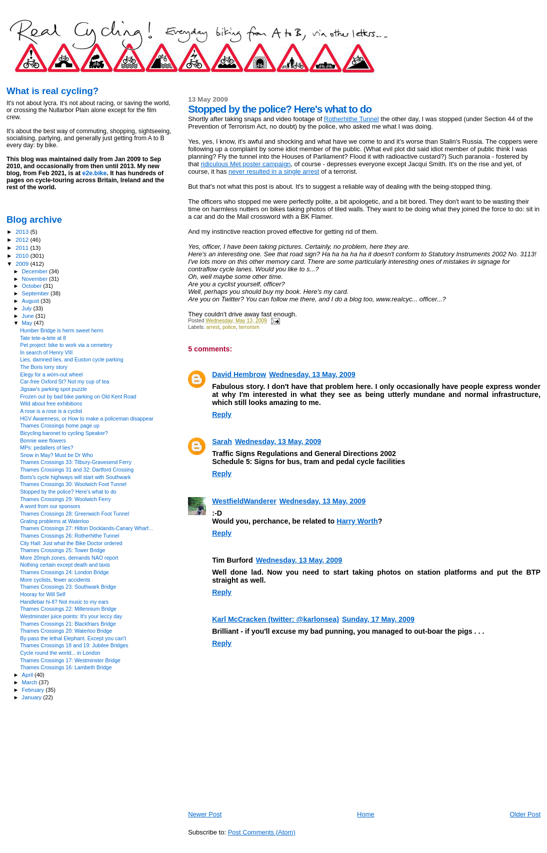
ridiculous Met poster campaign (245, 164)
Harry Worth (357, 521)
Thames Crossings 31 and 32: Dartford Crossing (77, 470)
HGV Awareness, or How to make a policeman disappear (87, 418)
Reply (222, 414)
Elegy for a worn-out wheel (51, 374)
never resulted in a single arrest (273, 171)
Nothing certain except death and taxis (65, 565)
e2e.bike (94, 173)
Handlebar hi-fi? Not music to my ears (64, 602)
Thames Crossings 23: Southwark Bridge (68, 587)
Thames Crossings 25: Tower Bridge (62, 550)
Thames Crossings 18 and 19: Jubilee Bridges (74, 645)
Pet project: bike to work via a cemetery (66, 345)
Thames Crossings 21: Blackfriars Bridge (68, 624)
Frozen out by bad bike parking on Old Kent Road (78, 396)
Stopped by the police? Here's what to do (68, 492)
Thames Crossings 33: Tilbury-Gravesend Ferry (76, 462)
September (36, 293)
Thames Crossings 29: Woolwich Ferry (65, 499)
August (31, 301)
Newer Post (205, 814)
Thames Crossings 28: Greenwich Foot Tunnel (74, 514)
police (229, 327)
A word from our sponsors (50, 506)
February (34, 690)
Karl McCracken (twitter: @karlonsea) (275, 619)
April (28, 675)
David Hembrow (239, 374)
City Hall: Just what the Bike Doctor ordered (71, 543)
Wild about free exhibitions (51, 403)
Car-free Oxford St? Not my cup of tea (64, 381)
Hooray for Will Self (43, 594)
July (28, 308)
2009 (23, 263)
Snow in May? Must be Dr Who (56, 455)
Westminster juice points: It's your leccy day (71, 616)
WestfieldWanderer (244, 501)
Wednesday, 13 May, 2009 (312, 374)
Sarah (222, 442)
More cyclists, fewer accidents (55, 580)
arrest (213, 327)
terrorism (249, 327)
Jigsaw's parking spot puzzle (53, 389)
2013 (23, 231)
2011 (23, 247)
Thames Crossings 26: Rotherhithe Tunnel (69, 536)
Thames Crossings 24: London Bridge (64, 572)
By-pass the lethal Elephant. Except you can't (73, 638)
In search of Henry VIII (46, 352)
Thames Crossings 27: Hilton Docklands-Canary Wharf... (86, 528)
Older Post (525, 814)
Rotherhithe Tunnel (351, 119)
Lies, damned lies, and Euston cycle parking (71, 359)
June (29, 316)
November (35, 279)
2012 (23, 239)
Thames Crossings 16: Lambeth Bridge (66, 667)
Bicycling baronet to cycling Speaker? (64, 433)
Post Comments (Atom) (262, 832)
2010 (23, 255)
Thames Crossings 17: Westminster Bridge (70, 660)
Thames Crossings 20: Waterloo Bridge (66, 631)
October (33, 286)
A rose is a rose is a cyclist (51, 411)
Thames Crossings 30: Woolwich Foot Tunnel (73, 484)
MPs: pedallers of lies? (46, 448)
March (30, 682)
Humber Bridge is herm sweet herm (61, 330)
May (28, 323)
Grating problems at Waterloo (54, 521)
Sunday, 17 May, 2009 (378, 619)
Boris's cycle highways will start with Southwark (75, 477)
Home (365, 814)
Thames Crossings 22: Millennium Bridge (68, 609)
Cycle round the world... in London (60, 653)
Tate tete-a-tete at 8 (43, 338)
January (33, 697)
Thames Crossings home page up (60, 425)
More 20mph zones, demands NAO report (69, 558)
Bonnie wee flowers (43, 441)
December (35, 271)
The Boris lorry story (44, 367)
